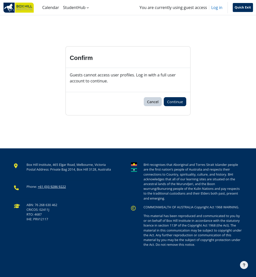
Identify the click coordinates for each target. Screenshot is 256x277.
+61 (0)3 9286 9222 (52, 186)
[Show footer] (244, 265)
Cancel (152, 101)
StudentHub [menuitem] (74, 7)
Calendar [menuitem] (50, 7)
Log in (216, 7)
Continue (175, 101)
